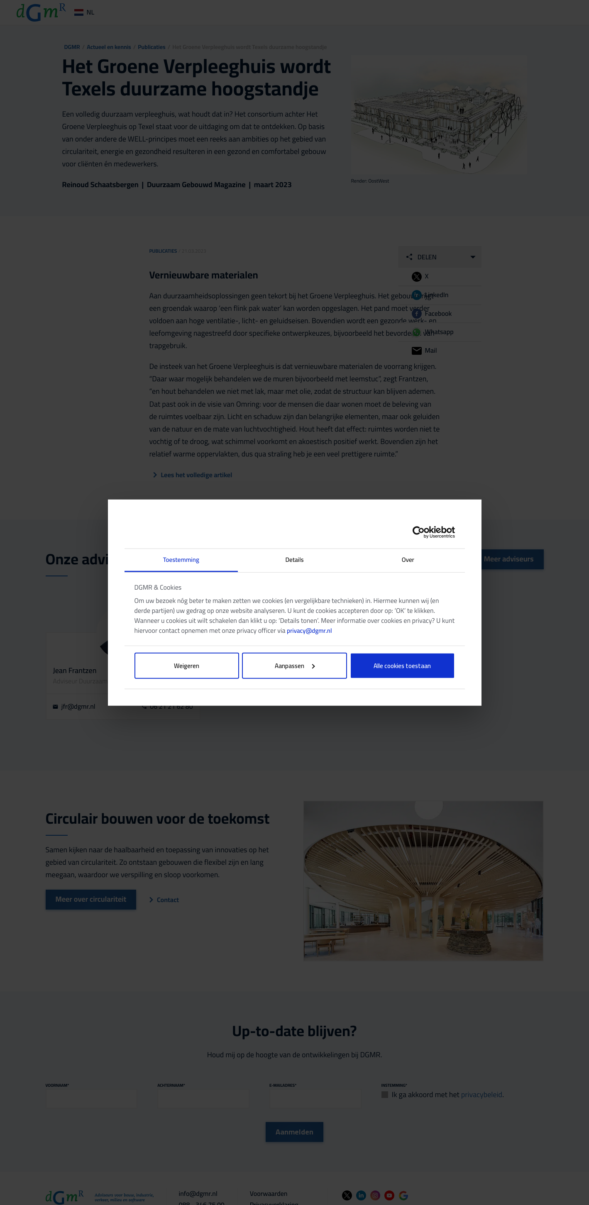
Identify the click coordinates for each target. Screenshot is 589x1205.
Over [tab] (408, 560)
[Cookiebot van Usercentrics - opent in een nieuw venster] (418, 532)
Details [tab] (294, 560)
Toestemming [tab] (181, 560)
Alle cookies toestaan (402, 665)
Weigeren (186, 665)
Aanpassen (295, 665)
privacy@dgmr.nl (309, 630)
